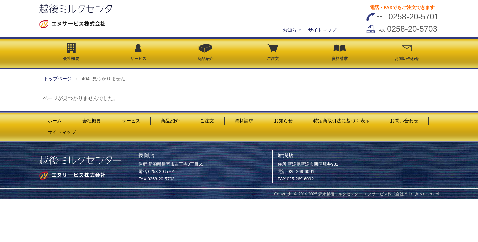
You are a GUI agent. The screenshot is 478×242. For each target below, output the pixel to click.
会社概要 (71, 52)
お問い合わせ (407, 53)
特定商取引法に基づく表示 (341, 120)
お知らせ (292, 30)
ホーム (55, 120)
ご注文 (273, 52)
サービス (138, 52)
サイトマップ (322, 30)
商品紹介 (205, 52)
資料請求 (340, 52)
